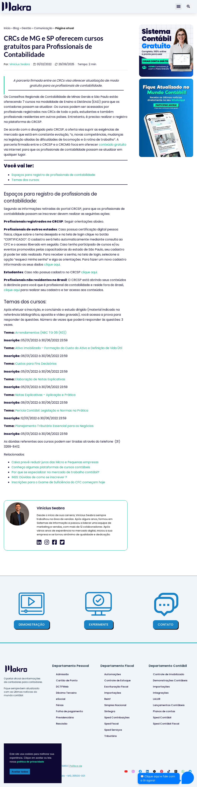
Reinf (107, 699)
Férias (59, 705)
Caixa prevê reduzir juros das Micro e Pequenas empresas (55, 462)
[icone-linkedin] (39, 542)
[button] (178, 6)
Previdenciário (65, 717)
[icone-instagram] (46, 542)
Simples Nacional (115, 705)
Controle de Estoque (117, 680)
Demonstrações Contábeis (170, 680)
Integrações (161, 693)
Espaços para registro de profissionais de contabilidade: (54, 175)
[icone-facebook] (54, 542)
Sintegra (109, 711)
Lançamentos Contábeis (168, 705)
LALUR (156, 699)
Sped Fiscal (111, 723)
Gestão (26, 28)
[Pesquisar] (188, 6)
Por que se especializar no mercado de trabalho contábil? (55, 472)
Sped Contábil (162, 717)
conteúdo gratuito (112, 144)
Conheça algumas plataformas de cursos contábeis (51, 467)
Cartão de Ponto (67, 680)
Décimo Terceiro (66, 693)
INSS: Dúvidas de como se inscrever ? (39, 477)
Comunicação (43, 28)
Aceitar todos (20, 771)
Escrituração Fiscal (116, 686)
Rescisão (61, 723)
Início (7, 28)
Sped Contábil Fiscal (166, 723)
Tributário (110, 736)
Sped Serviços (113, 730)
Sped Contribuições (116, 717)
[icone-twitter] (62, 542)
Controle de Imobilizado (168, 674)
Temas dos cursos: (25, 180)
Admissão (62, 674)
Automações (112, 674)
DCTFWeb (62, 686)
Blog (16, 28)
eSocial (60, 699)
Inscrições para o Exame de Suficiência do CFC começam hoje (58, 482)
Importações (112, 693)
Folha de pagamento (69, 711)
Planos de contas (164, 711)
